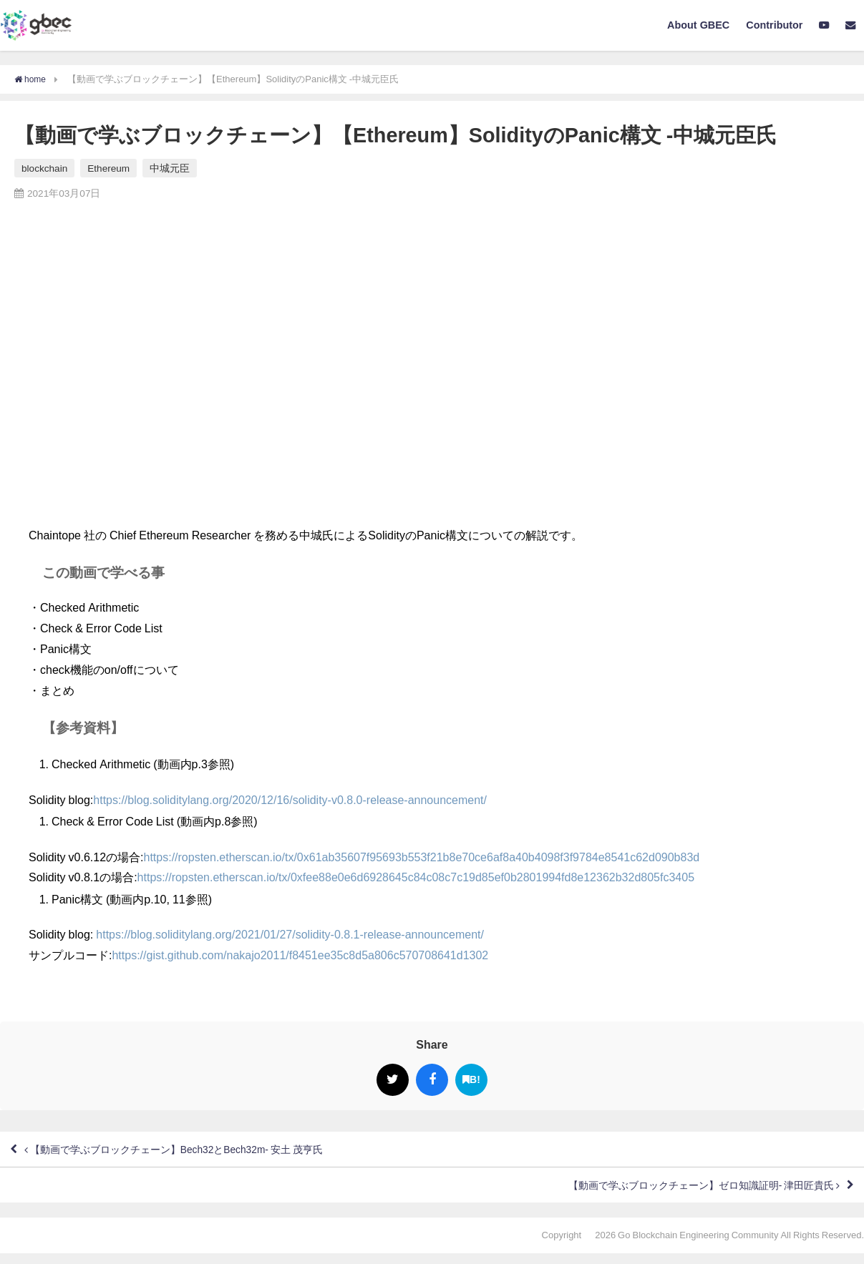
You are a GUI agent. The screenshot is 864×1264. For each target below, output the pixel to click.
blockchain (44, 168)
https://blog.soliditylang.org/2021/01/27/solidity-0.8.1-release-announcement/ (290, 934)
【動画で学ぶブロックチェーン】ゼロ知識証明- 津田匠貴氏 (682, 1193)
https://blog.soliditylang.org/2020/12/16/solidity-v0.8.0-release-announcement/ (290, 799)
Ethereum (108, 168)
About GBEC (698, 25)
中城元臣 (170, 168)
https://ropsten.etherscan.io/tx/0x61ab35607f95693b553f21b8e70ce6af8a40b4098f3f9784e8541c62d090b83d (422, 856)
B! (471, 1079)
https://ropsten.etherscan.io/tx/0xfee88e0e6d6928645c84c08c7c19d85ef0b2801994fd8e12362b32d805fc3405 (415, 877)
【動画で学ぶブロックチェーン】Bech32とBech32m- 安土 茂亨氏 (198, 1151)
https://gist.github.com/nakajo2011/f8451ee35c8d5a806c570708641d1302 (300, 955)
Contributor (774, 25)
